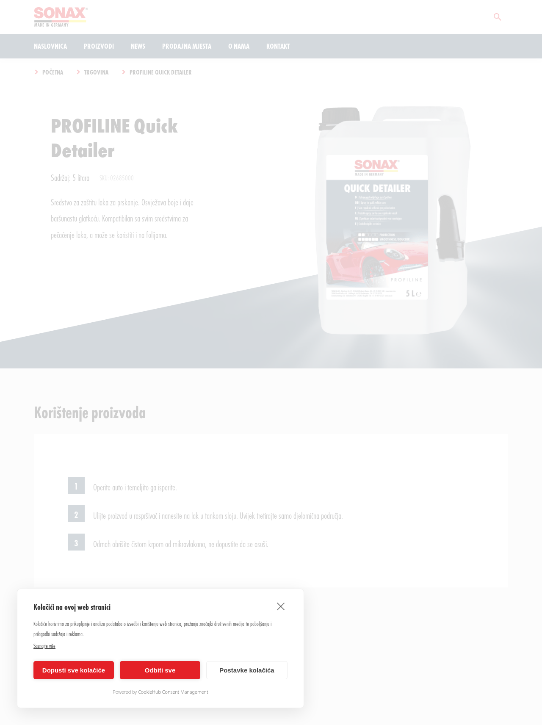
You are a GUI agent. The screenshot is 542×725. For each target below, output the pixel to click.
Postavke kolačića (246, 670)
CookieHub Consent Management (173, 692)
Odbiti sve (160, 670)
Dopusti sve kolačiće (73, 670)
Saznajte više (44, 646)
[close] (281, 606)
